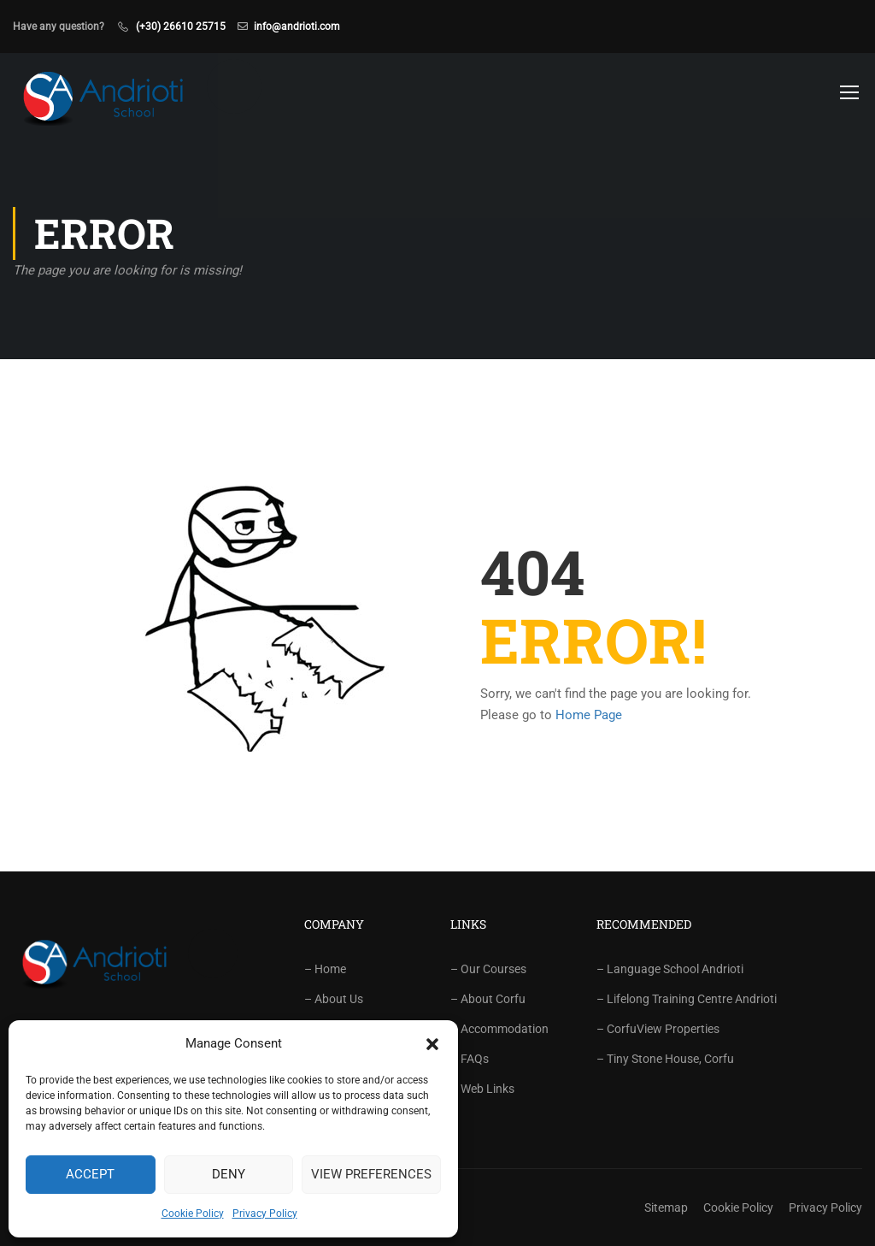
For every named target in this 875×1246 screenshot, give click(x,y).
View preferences (371, 1174)
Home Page (588, 715)
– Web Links (482, 1088)
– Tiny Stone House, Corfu (665, 1059)
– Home (325, 969)
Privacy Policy (264, 1213)
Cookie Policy (192, 1213)
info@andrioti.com (297, 26)
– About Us (333, 999)
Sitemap (666, 1207)
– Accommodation (499, 1029)
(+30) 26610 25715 (181, 26)
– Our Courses (488, 969)
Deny (228, 1174)
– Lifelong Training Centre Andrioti (686, 999)
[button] (432, 1044)
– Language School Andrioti (669, 969)
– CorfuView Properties (657, 1029)
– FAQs (469, 1059)
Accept (90, 1174)
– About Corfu (488, 999)
